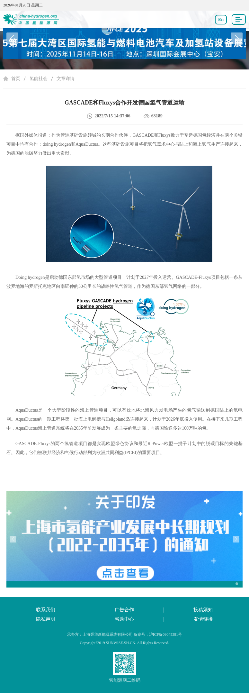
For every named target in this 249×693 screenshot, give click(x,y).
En (221, 19)
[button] (237, 38)
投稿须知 (203, 609)
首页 (15, 78)
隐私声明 (45, 619)
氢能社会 (39, 78)
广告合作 (124, 609)
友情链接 (203, 619)
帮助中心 (124, 619)
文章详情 (66, 78)
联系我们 (45, 609)
